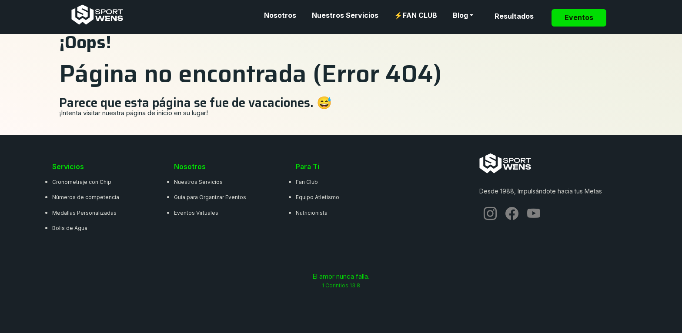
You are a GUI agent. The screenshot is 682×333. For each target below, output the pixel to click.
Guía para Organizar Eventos (210, 197)
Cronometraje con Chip (81, 182)
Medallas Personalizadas (84, 213)
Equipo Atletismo (317, 197)
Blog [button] (460, 15)
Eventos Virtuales (196, 213)
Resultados (514, 16)
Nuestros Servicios (345, 15)
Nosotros (280, 15)
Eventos (579, 17)
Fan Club (307, 182)
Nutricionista (312, 213)
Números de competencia (85, 197)
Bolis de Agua (69, 228)
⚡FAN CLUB (415, 15)
